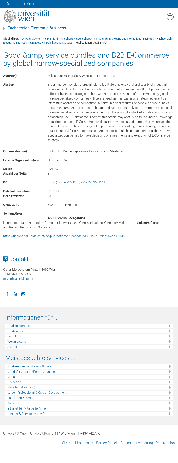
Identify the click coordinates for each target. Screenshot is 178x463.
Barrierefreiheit (107, 443)
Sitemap (68, 443)
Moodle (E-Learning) (21, 387)
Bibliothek (14, 382)
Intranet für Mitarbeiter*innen (27, 408)
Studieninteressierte (21, 326)
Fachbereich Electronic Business (37, 28)
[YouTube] (15, 294)
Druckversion (165, 443)
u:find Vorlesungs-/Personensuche (31, 372)
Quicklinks (27, 4)
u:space (12, 377)
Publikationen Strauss (59, 42)
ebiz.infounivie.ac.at (18, 279)
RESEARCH (36, 42)
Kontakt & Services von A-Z (26, 414)
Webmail (13, 403)
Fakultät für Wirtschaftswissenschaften (69, 38)
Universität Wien (32, 38)
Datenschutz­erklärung (136, 443)
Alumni (12, 347)
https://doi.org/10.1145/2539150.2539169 (76, 182)
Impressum (85, 443)
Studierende (15, 331)
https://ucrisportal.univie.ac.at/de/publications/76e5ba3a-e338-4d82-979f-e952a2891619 (64, 236)
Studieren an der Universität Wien (30, 366)
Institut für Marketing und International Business (125, 38)
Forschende (15, 336)
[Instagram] (23, 294)
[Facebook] (7, 294)
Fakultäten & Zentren (21, 398)
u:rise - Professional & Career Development (37, 393)
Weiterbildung (16, 341)
